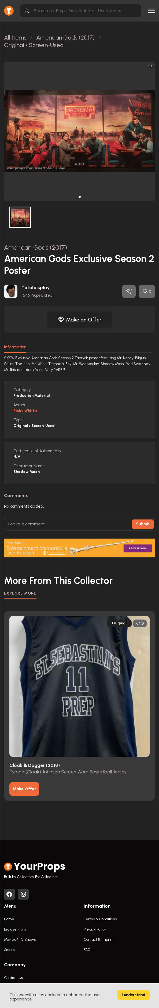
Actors (9, 949)
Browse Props (15, 929)
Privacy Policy (95, 929)
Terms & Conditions (100, 919)
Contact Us (13, 977)
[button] (80, 197)
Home (9, 919)
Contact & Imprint (99, 939)
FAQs (88, 949)
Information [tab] (15, 347)
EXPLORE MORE (20, 593)
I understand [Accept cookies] (133, 994)
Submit (143, 524)
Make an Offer (80, 319)
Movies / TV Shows (20, 939)
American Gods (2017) (35, 247)
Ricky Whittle (25, 410)
